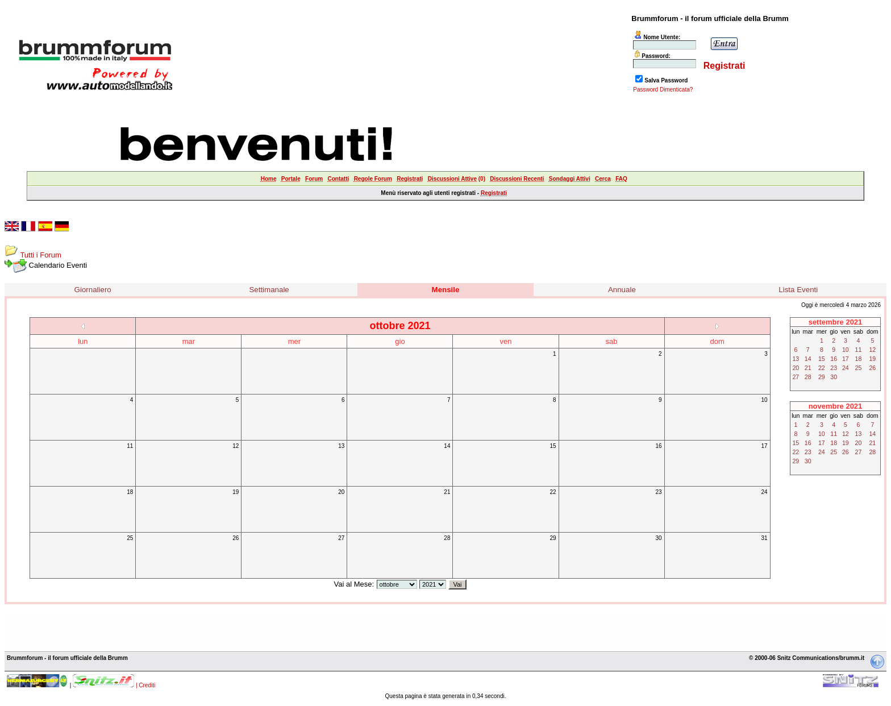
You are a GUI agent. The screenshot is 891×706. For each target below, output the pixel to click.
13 (341, 446)
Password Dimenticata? (663, 89)
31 (764, 538)
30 (658, 538)
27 (341, 538)
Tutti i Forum (40, 255)
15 (552, 446)
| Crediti (145, 685)
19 (235, 492)
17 (764, 446)
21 (447, 492)
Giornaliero (92, 289)
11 (130, 446)
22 (552, 492)
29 (552, 538)
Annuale (622, 289)
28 (447, 538)
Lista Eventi (798, 289)
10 (764, 400)
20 (341, 492)
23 (658, 492)
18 (130, 492)
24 (764, 492)
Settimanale (269, 289)
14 (447, 446)
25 (130, 538)
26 (235, 538)
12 (235, 446)
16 (658, 446)
